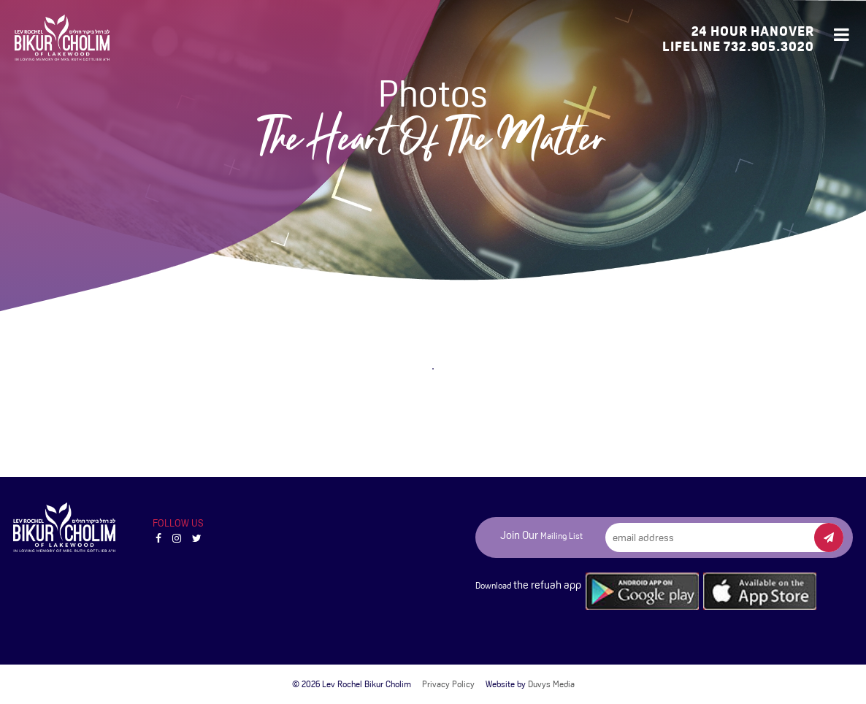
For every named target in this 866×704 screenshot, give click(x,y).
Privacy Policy (448, 684)
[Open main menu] (842, 35)
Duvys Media (551, 684)
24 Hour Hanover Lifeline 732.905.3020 (738, 38)
